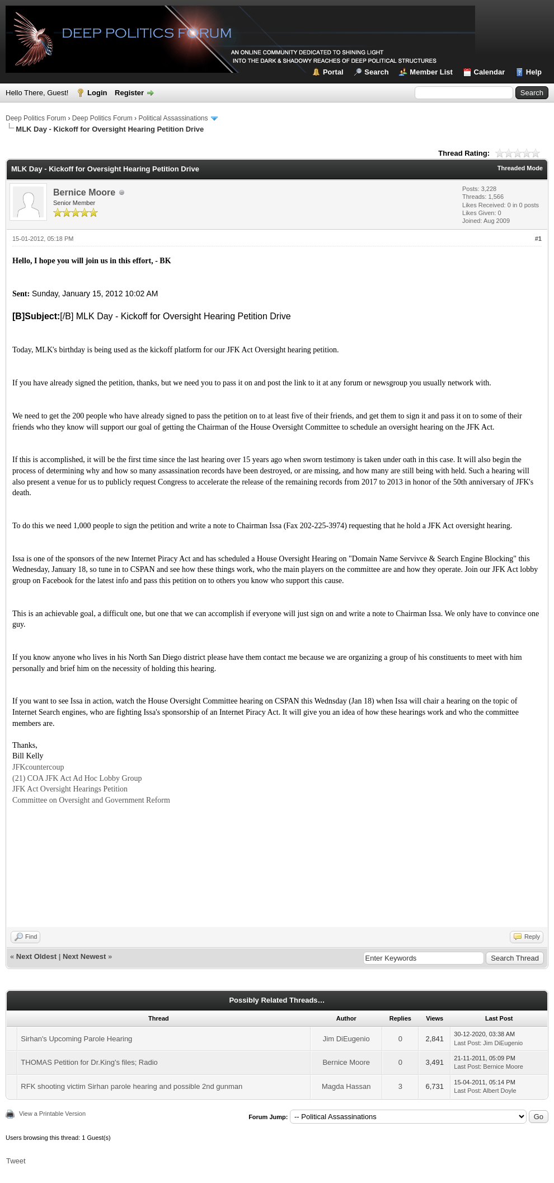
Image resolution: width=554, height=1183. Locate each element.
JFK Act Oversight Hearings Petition (70, 789)
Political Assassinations (173, 118)
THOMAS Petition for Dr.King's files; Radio (89, 1062)
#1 (538, 238)
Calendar (489, 72)
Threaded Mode (520, 168)
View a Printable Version (52, 1113)
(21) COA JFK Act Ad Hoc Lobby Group (77, 778)
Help (534, 72)
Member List (431, 72)
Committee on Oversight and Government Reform (91, 800)
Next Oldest (36, 956)
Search (376, 72)
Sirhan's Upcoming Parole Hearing (76, 1039)
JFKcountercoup (38, 767)
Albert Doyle (500, 1090)
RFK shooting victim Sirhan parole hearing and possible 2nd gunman (131, 1086)
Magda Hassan (346, 1086)
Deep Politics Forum (36, 118)
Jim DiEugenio (346, 1039)
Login (97, 93)
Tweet (16, 1161)
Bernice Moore (84, 192)
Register (129, 93)
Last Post (467, 1043)
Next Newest (84, 956)
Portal (333, 72)
